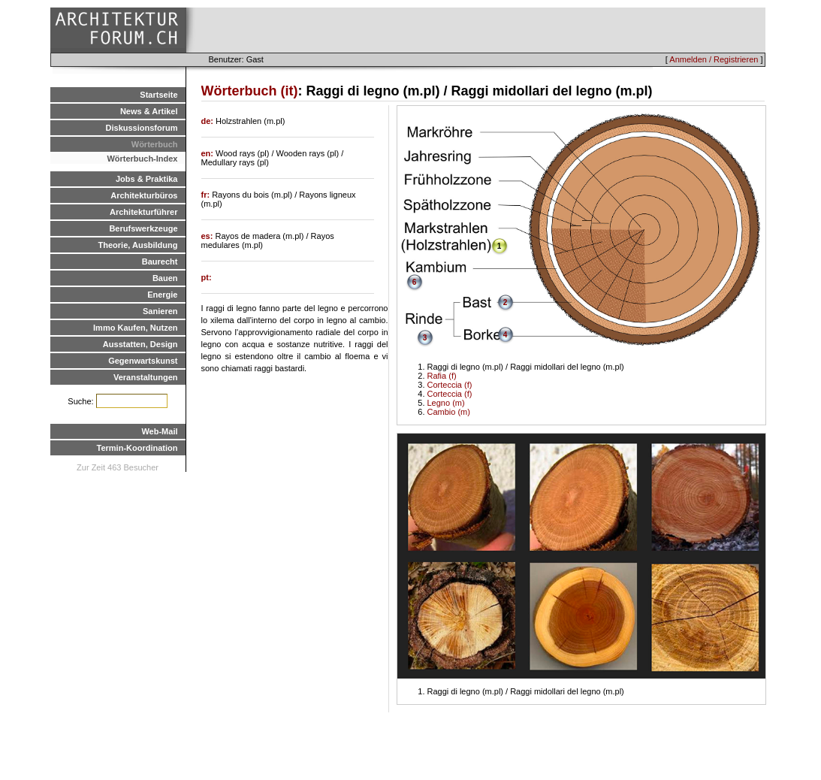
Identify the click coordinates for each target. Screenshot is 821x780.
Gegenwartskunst (142, 360)
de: (208, 120)
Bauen (165, 278)
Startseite (158, 94)
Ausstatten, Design (140, 344)
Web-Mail (159, 431)
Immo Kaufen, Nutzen (135, 327)
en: (208, 153)
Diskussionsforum (142, 127)
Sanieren (160, 311)
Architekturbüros (143, 195)
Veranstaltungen (145, 377)
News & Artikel (149, 111)
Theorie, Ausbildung (138, 244)
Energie (162, 294)
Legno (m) (446, 402)
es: (208, 235)
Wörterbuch (154, 144)
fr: (207, 194)
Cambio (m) (448, 411)
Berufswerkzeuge (143, 228)
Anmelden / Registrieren (713, 59)
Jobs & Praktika (147, 178)
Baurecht (160, 261)
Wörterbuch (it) (249, 90)
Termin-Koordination (137, 447)
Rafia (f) (442, 375)
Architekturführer (143, 211)
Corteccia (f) (449, 384)
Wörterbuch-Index (142, 158)
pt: (206, 277)
